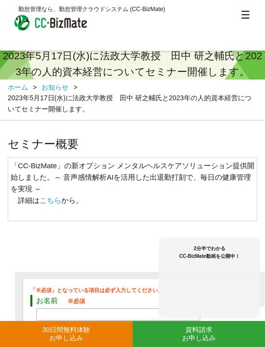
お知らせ (55, 87)
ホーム (18, 87)
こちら (50, 200)
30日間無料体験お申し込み (66, 334)
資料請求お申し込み (199, 334)
